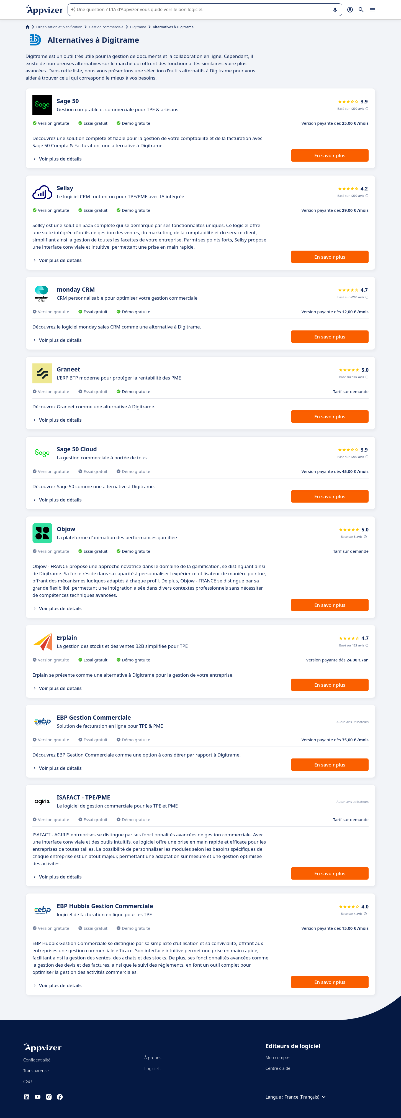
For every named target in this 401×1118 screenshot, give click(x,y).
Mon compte (278, 1057)
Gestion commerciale (106, 26)
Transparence (36, 1070)
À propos (152, 1057)
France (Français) (305, 1097)
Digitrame (138, 26)
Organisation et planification (59, 26)
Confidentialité (36, 1060)
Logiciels (152, 1068)
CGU (27, 1081)
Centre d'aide (278, 1068)
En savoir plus (329, 155)
